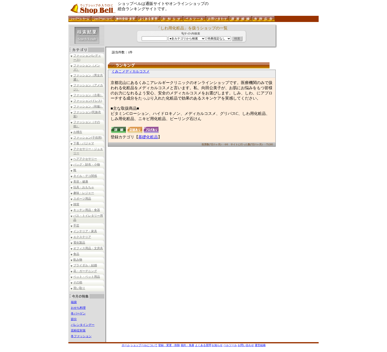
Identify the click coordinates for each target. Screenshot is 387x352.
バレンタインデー (83, 325)
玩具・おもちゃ (83, 187)
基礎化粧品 (148, 137)
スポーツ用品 (82, 198)
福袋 (74, 302)
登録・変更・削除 (169, 345)
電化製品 (79, 242)
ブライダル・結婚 (85, 265)
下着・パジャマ (83, 143)
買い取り (79, 288)
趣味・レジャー (83, 193)
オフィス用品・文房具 (88, 248)
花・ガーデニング (85, 271)
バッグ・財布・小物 (86, 164)
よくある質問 (203, 345)
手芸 (76, 225)
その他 (77, 282)
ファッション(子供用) (87, 137)
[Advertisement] (297, 98)
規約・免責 (187, 345)
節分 (74, 319)
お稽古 (77, 132)
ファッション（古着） (88, 95)
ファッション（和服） (88, 106)
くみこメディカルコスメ (131, 71)
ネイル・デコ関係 (85, 176)
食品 (76, 254)
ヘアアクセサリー (85, 159)
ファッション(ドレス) (87, 101)
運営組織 (260, 345)
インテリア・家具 (85, 231)
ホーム (126, 345)
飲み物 (77, 259)
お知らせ (217, 345)
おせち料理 (78, 308)
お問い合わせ (246, 345)
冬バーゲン (78, 313)
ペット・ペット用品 (86, 276)
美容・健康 (80, 181)
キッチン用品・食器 (86, 210)
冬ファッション (81, 336)
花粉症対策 (78, 330)
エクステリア (82, 237)
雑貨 (76, 204)
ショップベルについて (143, 345)
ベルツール (230, 345)
